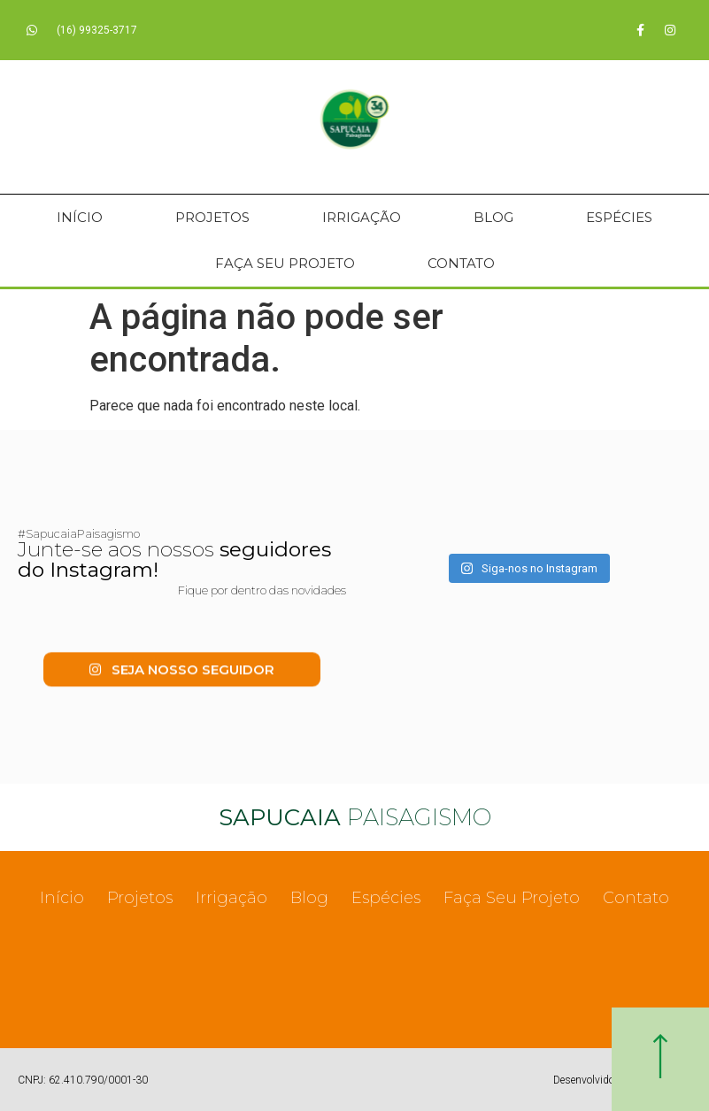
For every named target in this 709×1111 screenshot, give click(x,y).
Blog (493, 217)
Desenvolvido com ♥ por (608, 1080)
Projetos (212, 217)
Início (80, 217)
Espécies (619, 217)
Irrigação (361, 217)
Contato (461, 263)
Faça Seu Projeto (285, 263)
